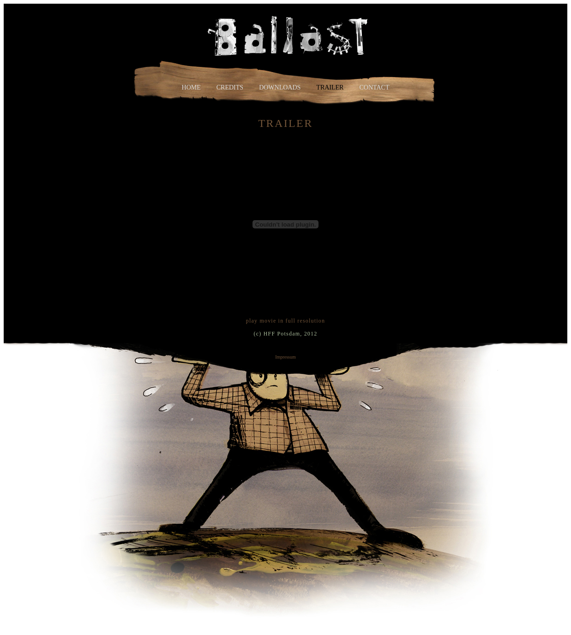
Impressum (285, 356)
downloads (280, 87)
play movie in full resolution (285, 321)
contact (374, 87)
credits (229, 87)
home (191, 87)
